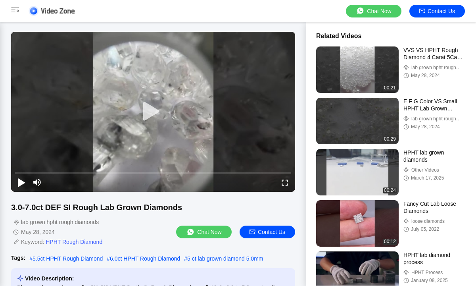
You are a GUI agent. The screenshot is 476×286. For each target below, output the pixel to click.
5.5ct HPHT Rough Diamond (68, 258)
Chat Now (373, 11)
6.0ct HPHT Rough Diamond (145, 258)
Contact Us (437, 11)
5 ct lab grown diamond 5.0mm (225, 258)
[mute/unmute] (37, 182)
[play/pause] (21, 182)
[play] (153, 112)
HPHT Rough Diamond (74, 242)
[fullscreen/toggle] (285, 182)
